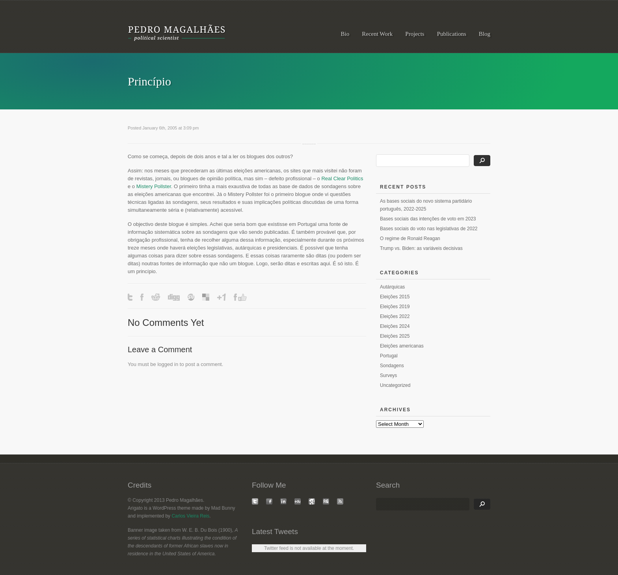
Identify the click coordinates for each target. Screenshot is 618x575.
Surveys (388, 375)
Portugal (389, 356)
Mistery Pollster (153, 186)
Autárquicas (392, 287)
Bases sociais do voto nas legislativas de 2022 (428, 228)
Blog (484, 34)
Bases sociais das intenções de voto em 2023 (428, 219)
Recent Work (377, 34)
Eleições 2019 (395, 306)
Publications (451, 34)
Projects (414, 34)
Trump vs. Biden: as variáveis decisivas (421, 248)
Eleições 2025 (395, 336)
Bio (345, 34)
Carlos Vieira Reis (190, 516)
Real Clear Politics (342, 178)
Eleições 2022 (395, 316)
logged (165, 364)
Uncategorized (395, 385)
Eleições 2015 (395, 297)
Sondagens (392, 365)
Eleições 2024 (395, 326)
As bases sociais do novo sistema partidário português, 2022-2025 (426, 205)
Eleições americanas (402, 346)
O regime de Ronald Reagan (410, 238)
